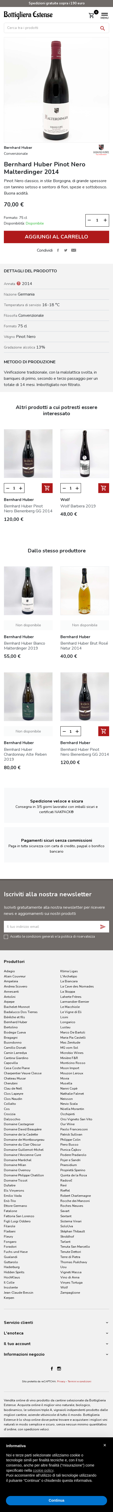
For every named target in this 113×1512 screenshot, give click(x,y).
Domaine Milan (15, 1165)
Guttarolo (11, 1262)
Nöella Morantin (72, 1109)
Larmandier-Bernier (74, 1001)
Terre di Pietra (70, 1257)
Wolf (64, 1287)
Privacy (61, 1381)
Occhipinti (67, 1114)
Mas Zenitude (70, 1042)
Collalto (10, 1103)
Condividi (57, 250)
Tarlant (65, 1241)
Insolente (11, 1287)
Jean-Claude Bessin (18, 1292)
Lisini (64, 1017)
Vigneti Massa (71, 1272)
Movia (64, 1078)
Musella (66, 1083)
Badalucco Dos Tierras (21, 1012)
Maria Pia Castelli (73, 1037)
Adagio (9, 971)
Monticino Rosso (72, 1063)
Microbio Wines (72, 1053)
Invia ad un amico (73, 250)
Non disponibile (28, 625)
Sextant (65, 1216)
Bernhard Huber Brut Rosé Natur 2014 (84, 646)
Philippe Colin (70, 1139)
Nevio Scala (69, 1103)
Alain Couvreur (15, 976)
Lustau (65, 1027)
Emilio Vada (13, 1195)
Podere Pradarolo (73, 1155)
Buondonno (13, 1042)
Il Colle (9, 1282)
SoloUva (66, 1226)
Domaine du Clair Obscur (22, 1144)
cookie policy (43, 1470)
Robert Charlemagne (75, 1195)
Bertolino (11, 1027)
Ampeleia (11, 981)
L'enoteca (13, 1333)
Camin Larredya (15, 1053)
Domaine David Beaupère (23, 1129)
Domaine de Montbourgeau (24, 1139)
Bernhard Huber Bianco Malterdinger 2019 (24, 646)
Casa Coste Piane (17, 1068)
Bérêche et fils (14, 1017)
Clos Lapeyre (13, 1093)
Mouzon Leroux (71, 1073)
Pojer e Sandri (70, 1160)
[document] (56, 1467)
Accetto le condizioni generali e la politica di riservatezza (52, 936)
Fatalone (10, 1211)
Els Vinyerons (14, 1190)
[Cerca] (56, 28)
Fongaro (10, 1241)
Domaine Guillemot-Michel (24, 1149)
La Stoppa (67, 991)
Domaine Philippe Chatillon (24, 1175)
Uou (63, 1267)
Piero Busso (69, 1144)
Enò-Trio (10, 1201)
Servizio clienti (18, 1322)
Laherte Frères (71, 996)
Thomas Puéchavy (73, 1262)
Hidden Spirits (14, 1272)
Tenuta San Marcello (75, 1246)
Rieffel (65, 1190)
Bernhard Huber (15, 1022)
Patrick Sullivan (71, 1134)
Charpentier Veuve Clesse (23, 1073)
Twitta (65, 250)
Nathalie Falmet (72, 1093)
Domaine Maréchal (17, 1160)
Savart (64, 1211)
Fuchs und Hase (16, 1251)
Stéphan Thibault (72, 1231)
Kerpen (9, 1297)
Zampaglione (70, 1292)
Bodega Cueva (15, 1032)
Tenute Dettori (70, 1251)
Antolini (9, 996)
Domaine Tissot (15, 1180)
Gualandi (10, 1257)
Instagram (59, 1368)
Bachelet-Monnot (17, 1007)
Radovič (66, 1180)
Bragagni (11, 1037)
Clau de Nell (13, 1088)
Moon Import (69, 1068)
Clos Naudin (13, 1099)
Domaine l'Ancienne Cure (22, 1155)
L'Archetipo (68, 976)
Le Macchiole (70, 1007)
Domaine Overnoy (17, 1170)
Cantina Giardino (16, 1058)
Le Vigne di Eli (71, 1012)
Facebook (51, 1368)
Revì (63, 1185)
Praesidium (68, 1165)
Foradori (10, 1246)
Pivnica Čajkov (70, 1149)
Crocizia (9, 1114)
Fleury (8, 1236)
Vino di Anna (69, 1277)
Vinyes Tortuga (71, 1282)
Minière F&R (69, 1058)
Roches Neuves (71, 1206)
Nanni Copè (68, 1088)
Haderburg (12, 1267)
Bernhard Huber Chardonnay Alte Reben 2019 (25, 754)
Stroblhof (67, 1236)
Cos (7, 1109)
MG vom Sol (69, 1047)
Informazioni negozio (24, 1354)
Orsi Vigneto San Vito (76, 1119)
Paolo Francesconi (74, 1129)
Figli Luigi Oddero (17, 1221)
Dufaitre (9, 1185)
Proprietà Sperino (72, 1170)
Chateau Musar (15, 1078)
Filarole (9, 1226)
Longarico (67, 1022)
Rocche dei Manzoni (75, 1201)
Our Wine (67, 1124)
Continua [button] (56, 1500)
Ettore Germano (15, 1206)
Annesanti (11, 991)
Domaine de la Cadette (21, 1134)
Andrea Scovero (15, 986)
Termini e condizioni (79, 1381)
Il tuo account (17, 1344)
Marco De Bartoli (72, 1032)
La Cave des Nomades (77, 986)
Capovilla (11, 1063)
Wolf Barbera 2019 (78, 506)
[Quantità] (97, 220)
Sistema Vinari (71, 1221)
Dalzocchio (12, 1119)
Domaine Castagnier (19, 1124)
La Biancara (69, 981)
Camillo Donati (15, 1047)
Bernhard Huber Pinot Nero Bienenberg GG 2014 (28, 508)
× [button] (104, 1445)
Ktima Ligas (69, 971)
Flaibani (9, 1231)
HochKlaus (12, 1277)
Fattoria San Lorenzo (19, 1216)
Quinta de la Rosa (73, 1175)
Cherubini (11, 1083)
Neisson (66, 1099)
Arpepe (9, 1001)
